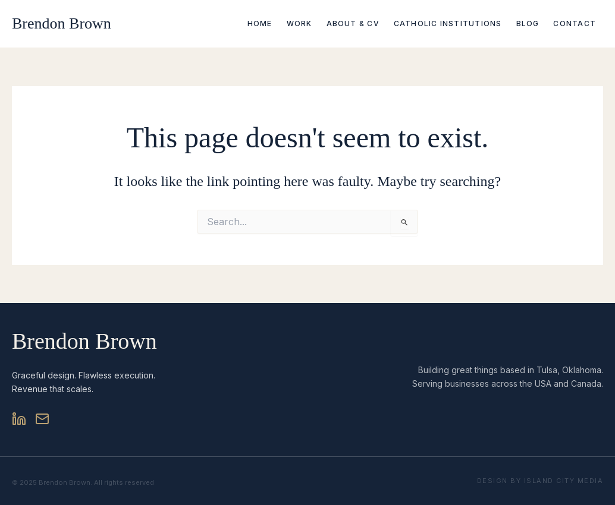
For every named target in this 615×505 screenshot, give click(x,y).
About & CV (353, 23)
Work (299, 23)
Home (259, 23)
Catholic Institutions (448, 23)
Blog (527, 23)
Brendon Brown (61, 23)
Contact (574, 23)
